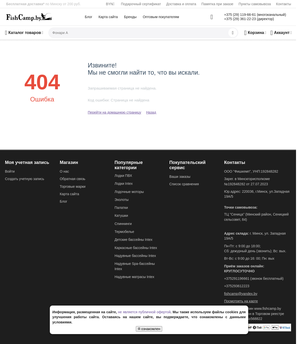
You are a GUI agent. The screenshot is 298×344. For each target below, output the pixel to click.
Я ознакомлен (149, 329)
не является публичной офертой (144, 312)
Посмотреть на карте (241, 301)
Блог (88, 17)
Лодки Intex (124, 184)
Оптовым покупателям (161, 17)
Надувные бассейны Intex (135, 256)
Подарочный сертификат (141, 4)
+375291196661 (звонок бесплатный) (254, 279)
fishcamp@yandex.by (240, 294)
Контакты (283, 4)
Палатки (121, 208)
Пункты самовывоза (254, 4)
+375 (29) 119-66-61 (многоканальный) (255, 15)
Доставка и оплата (181, 4)
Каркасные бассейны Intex (136, 248)
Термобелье (124, 232)
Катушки (121, 216)
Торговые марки (73, 186)
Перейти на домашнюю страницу (114, 112)
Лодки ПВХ (123, 176)
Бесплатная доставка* (25, 4)
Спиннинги (123, 224)
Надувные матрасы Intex (134, 277)
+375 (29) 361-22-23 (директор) (249, 19)
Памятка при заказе (217, 4)
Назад (151, 112)
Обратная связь (72, 179)
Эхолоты (122, 200)
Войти (10, 171)
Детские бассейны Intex (133, 240)
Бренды (130, 17)
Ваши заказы (179, 177)
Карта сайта (108, 17)
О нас (64, 171)
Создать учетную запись (24, 179)
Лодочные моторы (129, 192)
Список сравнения (184, 184)
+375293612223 (236, 286)
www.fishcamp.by (267, 309)
